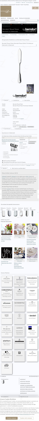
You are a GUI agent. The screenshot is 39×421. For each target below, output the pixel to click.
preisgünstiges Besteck (30, 24)
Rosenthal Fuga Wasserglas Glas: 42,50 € (6, 263)
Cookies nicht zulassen (26, 418)
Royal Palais (26, 4)
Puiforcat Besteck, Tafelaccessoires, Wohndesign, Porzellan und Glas (19, 281)
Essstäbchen (23, 22)
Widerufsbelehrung (26, 389)
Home (2, 4)
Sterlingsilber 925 (23, 34)
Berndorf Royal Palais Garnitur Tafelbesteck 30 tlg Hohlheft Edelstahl (10, 140)
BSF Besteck (7, 366)
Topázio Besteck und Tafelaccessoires (32, 292)
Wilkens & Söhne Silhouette (19, 254)
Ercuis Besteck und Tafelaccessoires (19, 292)
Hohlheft (9, 188)
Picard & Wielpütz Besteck (19, 341)
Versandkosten (25, 383)
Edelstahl (4, 176)
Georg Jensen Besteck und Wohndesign (7, 279)
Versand (22, 118)
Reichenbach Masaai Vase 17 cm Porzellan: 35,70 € (6, 239)
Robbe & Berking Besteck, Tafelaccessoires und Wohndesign (32, 280)
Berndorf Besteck (32, 316)
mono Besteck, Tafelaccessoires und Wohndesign (32, 330)
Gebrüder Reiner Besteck (7, 316)
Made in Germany (7, 24)
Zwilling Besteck (19, 353)
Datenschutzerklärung (27, 391)
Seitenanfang (33, 376)
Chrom (30, 176)
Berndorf (18, 4)
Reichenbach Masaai (6, 230)
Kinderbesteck (15, 22)
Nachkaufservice (6, 26)
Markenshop (5, 34)
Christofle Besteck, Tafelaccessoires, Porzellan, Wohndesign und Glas (7, 293)
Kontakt (23, 379)
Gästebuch (18, 2)
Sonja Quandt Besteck (32, 303)
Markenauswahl (12, 4)
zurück (3, 376)
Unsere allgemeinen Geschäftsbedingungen (27, 386)
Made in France (18, 24)
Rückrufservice (29, 2)
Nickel (3, 178)
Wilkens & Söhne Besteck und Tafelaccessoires (7, 304)
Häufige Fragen (25, 381)
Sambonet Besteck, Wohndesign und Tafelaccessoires (19, 330)
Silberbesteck (6, 22)
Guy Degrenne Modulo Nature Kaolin (32, 254)
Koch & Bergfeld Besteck (19, 303)
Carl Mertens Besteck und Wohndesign (7, 354)
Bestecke (6, 4)
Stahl (22, 4)
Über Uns (23, 2)
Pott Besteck (19, 316)
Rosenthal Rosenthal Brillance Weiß (32, 231)
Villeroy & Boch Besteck (32, 353)
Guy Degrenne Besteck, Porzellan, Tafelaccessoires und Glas (7, 330)
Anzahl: (14, 126)
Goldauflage (14, 34)
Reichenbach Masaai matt (19, 231)
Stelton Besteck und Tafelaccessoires (7, 342)
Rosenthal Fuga (6, 253)
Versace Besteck (32, 341)
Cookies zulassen (11, 418)
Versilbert (32, 34)
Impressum (23, 393)
